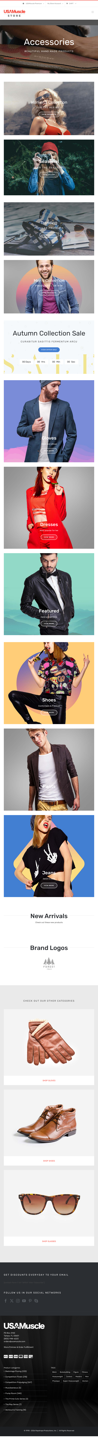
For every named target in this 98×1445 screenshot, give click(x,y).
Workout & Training (13, 1410)
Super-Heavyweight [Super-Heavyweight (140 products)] (71, 1381)
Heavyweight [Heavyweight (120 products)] (57, 1376)
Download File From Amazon (16, 58)
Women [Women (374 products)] (85, 1381)
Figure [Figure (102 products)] (76, 1372)
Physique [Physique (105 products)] (56, 1381)
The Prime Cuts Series (15, 1399)
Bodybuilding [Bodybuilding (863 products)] (65, 1372)
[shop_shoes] (49, 1090)
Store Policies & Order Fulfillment (18, 1347)
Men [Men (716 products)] (87, 1376)
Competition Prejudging (16, 1382)
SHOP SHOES (49, 1161)
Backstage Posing (13, 1371)
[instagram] (18, 1301)
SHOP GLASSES (49, 1241)
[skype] (36, 1301)
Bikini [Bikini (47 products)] (54, 1372)
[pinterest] (30, 1301)
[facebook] (5, 1301)
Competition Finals (13, 1377)
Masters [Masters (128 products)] (79, 1376)
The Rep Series (12, 1404)
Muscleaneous (11, 1388)
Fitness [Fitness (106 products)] (85, 1372)
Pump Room (10, 1393)
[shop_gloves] (49, 1010)
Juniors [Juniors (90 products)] (69, 1376)
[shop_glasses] (49, 1171)
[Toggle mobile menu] (92, 12)
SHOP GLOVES (49, 1080)
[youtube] (24, 1301)
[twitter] (12, 1301)
